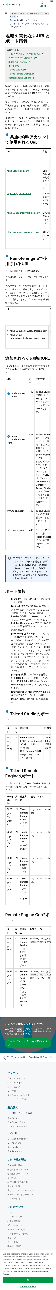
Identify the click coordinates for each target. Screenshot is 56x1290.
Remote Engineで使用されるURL (24, 57)
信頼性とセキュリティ (18, 1169)
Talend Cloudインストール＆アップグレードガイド (29, 15)
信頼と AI (11, 1177)
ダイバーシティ (14, 1225)
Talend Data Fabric (17, 1126)
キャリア (11, 1238)
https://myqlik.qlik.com (19, 193)
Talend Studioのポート (19, 69)
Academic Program (17, 1229)
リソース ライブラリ (17, 1099)
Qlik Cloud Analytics (17, 1138)
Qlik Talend (13, 1118)
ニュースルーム (14, 1242)
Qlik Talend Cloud (16, 1122)
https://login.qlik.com (18, 170)
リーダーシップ (14, 1217)
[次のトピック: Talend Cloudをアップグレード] (41, 1058)
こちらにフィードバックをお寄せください (27, 1043)
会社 (9, 1212)
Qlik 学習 (11, 1091)
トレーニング (13, 1086)
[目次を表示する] (6, 13)
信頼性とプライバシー (18, 1173)
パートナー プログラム (18, 1233)
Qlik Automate (14, 1151)
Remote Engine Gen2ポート (22, 77)
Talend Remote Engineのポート (23, 73)
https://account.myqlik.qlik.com (23, 212)
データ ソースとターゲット (20, 1194)
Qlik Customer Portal (18, 1095)
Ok (28, 1280)
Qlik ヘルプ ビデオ (16, 1078)
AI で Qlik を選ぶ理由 (17, 1182)
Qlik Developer (15, 1082)
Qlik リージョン (15, 1198)
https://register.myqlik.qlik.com (23, 232)
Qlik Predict (13, 1147)
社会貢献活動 (13, 1221)
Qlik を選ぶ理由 (15, 1165)
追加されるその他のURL (20, 61)
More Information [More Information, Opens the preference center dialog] (28, 1286)
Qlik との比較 (13, 1186)
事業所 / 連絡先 (14, 1246)
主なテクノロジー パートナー (21, 1190)
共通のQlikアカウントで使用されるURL (27, 53)
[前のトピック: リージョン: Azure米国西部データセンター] (14, 1058)
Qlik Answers (14, 1143)
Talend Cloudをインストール (22, 20)
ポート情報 (14, 65)
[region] (28, 1269)
